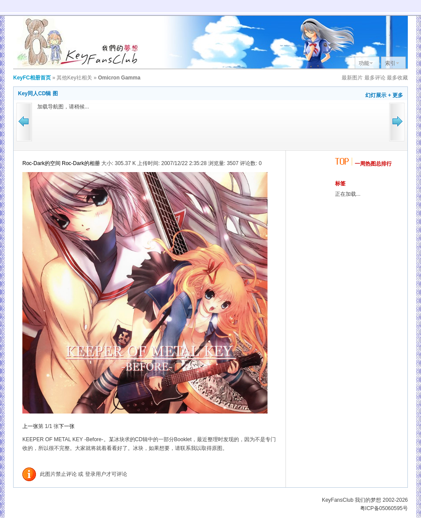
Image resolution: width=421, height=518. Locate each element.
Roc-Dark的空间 (41, 163)
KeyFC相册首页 (32, 78)
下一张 (67, 426)
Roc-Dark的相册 (81, 163)
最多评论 (374, 78)
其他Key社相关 (74, 78)
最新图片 (352, 78)
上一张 (30, 426)
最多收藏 (397, 78)
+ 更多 (395, 95)
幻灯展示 (375, 95)
